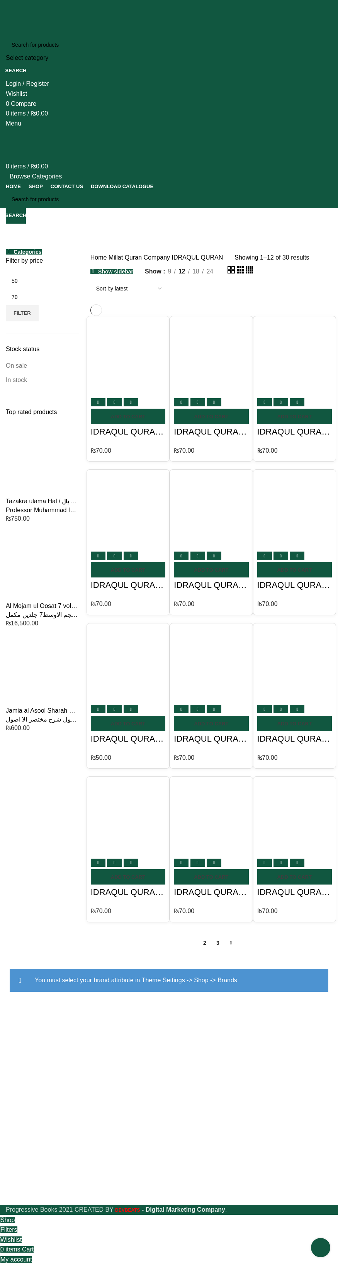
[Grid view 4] (249, 271)
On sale (16, 365)
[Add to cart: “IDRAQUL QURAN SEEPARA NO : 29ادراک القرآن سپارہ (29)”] (294, 416)
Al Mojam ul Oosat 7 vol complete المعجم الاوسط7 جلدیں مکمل (42, 610)
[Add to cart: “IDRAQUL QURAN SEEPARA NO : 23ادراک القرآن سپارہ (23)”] (294, 569)
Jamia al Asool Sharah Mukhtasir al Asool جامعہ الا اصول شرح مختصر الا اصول (42, 714)
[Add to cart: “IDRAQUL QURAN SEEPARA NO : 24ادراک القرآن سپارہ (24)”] (128, 723)
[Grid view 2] (232, 271)
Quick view (114, 402)
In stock (16, 380)
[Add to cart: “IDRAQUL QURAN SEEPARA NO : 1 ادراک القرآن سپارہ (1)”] (128, 416)
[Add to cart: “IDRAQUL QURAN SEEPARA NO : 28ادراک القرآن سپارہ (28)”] (211, 569)
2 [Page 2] (204, 943)
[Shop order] (128, 288)
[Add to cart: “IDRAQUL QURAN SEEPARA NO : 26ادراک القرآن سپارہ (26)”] (294, 723)
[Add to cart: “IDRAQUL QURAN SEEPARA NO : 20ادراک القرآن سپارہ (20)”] (128, 877)
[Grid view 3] (241, 271)
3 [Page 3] (217, 943)
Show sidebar (115, 271)
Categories (27, 252)
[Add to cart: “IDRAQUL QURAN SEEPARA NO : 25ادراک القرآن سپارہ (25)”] (211, 723)
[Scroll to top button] (320, 1247)
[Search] (169, 45)
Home (99, 257)
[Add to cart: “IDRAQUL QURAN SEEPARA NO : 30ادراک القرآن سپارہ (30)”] (211, 416)
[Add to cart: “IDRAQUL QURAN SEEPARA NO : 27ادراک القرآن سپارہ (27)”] (128, 569)
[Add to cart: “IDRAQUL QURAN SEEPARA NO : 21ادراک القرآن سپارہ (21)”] (211, 877)
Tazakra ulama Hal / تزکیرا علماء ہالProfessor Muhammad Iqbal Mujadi (42, 505)
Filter (22, 313)
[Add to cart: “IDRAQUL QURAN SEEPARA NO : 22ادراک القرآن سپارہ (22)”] (294, 877)
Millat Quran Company (140, 257)
